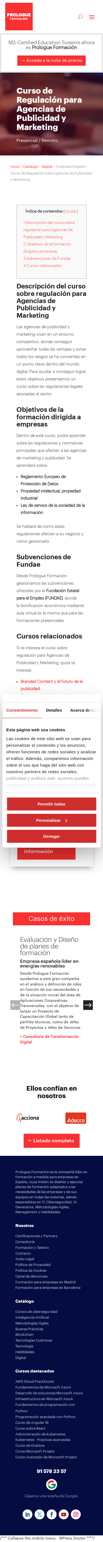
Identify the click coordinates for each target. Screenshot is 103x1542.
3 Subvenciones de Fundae (47, 258)
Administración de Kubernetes (40, 1434)
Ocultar (71, 211)
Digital (47, 166)
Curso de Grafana (29, 1445)
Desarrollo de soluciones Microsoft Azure (49, 1393)
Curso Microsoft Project (35, 1451)
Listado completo (53, 1140)
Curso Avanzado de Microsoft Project (46, 1457)
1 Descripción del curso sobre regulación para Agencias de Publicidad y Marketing (49, 230)
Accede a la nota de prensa (54, 60)
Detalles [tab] (54, 710)
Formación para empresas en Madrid (45, 1282)
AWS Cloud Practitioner (34, 1381)
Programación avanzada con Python (45, 1417)
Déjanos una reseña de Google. (52, 1496)
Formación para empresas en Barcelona (47, 1287)
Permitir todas (51, 804)
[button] (15, 1005)
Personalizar (51, 820)
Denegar (51, 836)
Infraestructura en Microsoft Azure (44, 1399)
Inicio (15, 166)
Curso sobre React (30, 1428)
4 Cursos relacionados (42, 266)
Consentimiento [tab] (22, 710)
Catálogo (30, 166)
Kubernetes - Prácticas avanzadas (42, 1440)
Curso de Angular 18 (32, 1422)
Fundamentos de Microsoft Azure (43, 1387)
